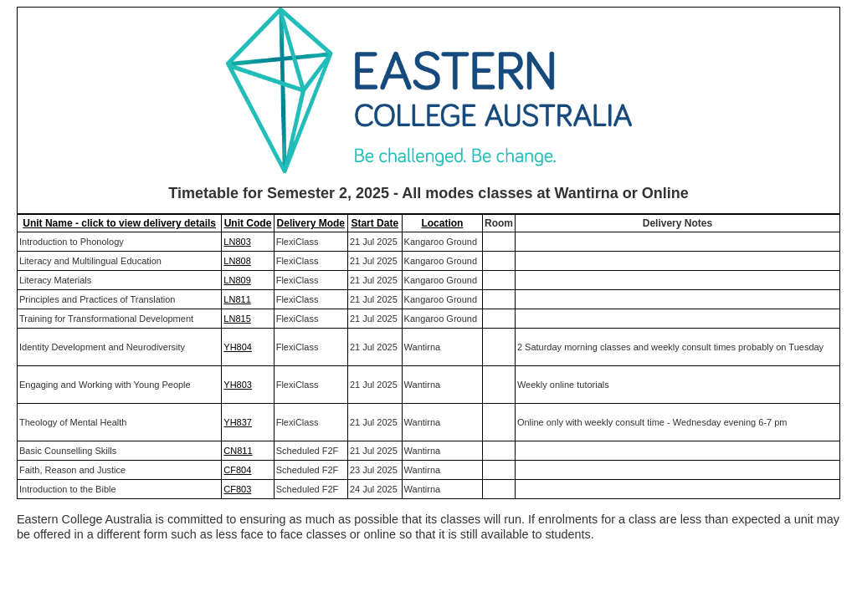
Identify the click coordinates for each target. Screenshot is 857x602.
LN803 (236, 242)
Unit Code (248, 223)
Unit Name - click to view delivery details (119, 223)
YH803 (237, 385)
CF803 (237, 489)
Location (442, 223)
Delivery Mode (311, 223)
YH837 (237, 422)
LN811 (236, 299)
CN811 (237, 451)
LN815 (236, 319)
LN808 (236, 261)
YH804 (237, 347)
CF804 (237, 470)
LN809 (236, 280)
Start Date (374, 223)
